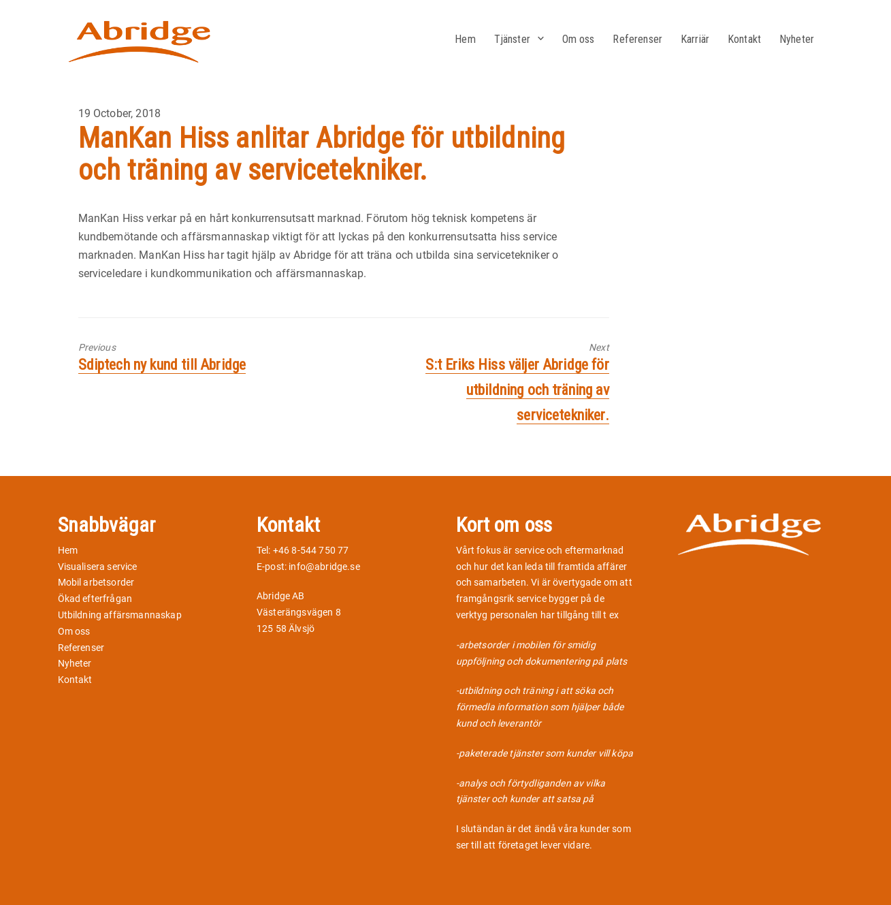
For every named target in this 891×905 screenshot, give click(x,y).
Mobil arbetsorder (96, 582)
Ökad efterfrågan (95, 598)
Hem (465, 39)
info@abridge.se (324, 566)
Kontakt (744, 39)
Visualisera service (97, 566)
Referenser (637, 39)
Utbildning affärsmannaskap (120, 614)
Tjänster (512, 39)
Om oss (578, 39)
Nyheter (796, 39)
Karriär (695, 39)
